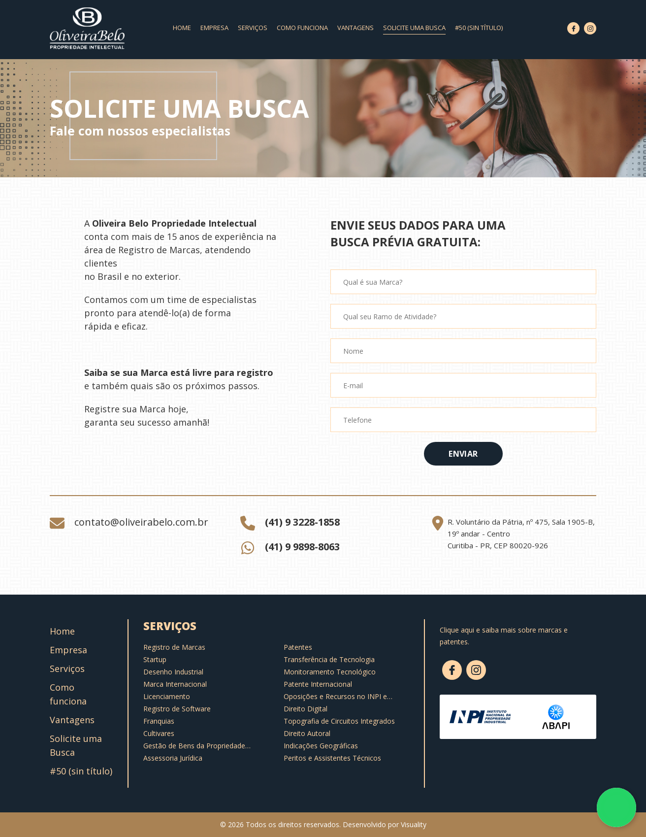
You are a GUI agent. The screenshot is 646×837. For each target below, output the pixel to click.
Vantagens (355, 27)
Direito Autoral (307, 733)
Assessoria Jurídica (172, 758)
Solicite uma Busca (414, 27)
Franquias (158, 721)
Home (182, 27)
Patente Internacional (318, 684)
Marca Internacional (175, 684)
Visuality (413, 824)
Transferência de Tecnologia (329, 659)
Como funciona (302, 27)
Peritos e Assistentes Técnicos (332, 758)
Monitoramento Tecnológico (330, 671)
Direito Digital (305, 708)
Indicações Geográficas (321, 745)
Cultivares (158, 733)
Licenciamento (166, 696)
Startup (154, 659)
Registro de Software (177, 708)
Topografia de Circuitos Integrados (339, 721)
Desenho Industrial (173, 671)
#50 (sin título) (479, 27)
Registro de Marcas (174, 647)
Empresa (214, 27)
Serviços (252, 27)
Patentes (298, 647)
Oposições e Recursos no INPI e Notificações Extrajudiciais (335, 697)
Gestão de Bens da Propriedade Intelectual (194, 746)
